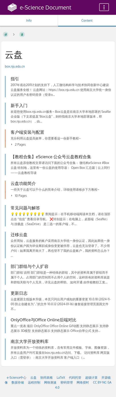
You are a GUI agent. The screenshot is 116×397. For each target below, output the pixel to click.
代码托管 (75, 377)
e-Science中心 (17, 377)
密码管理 (66, 382)
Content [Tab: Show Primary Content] (87, 20)
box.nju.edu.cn (15, 66)
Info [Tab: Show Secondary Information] (29, 20)
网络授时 (83, 382)
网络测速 (50, 382)
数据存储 (18, 382)
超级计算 (91, 377)
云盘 (33, 377)
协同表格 (46, 377)
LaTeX (61, 377)
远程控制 (34, 382)
